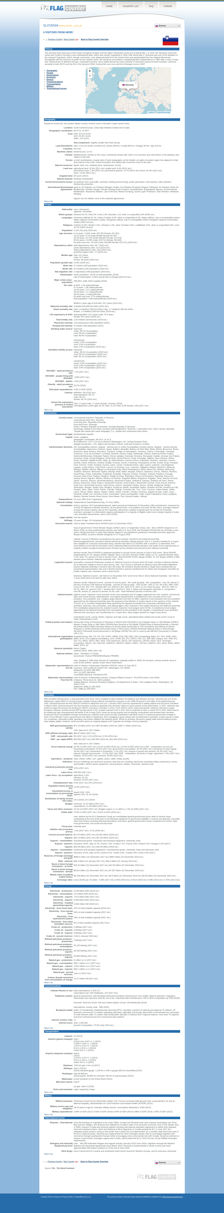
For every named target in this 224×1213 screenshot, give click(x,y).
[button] (136, 83)
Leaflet (151, 112)
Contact (44, 1197)
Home (109, 6)
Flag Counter (63, 7)
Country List (131, 6)
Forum (168, 6)
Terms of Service (54, 1197)
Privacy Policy (67, 1197)
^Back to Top (48, 201)
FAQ (151, 6)
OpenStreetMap (163, 112)
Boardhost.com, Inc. (83, 1197)
